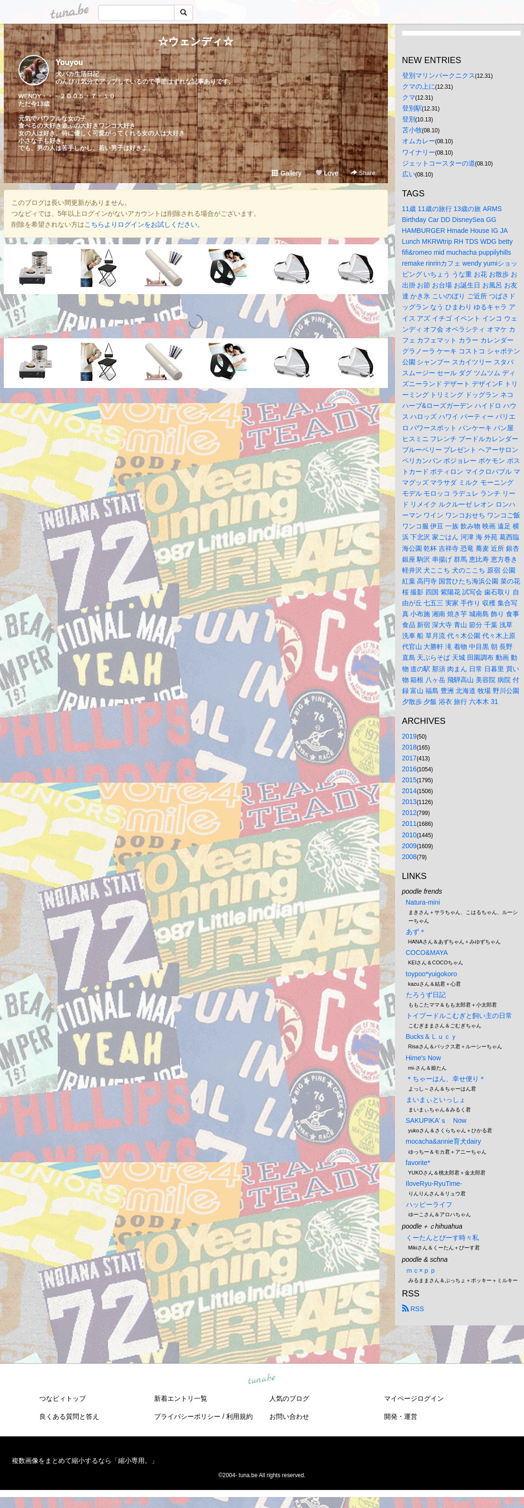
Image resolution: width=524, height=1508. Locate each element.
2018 (409, 747)
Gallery (286, 173)
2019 (409, 736)
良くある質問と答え (69, 1416)
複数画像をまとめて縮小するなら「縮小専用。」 (85, 1460)
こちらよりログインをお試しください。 (144, 224)
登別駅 (412, 108)
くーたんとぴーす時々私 (442, 1237)
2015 (409, 780)
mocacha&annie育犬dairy (443, 1141)
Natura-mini (423, 902)
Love (326, 173)
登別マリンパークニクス (438, 75)
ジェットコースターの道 (438, 163)
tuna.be (261, 1379)
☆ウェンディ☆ (195, 41)
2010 (409, 835)
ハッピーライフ (429, 1204)
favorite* (418, 1162)
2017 (409, 758)
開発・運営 (400, 1416)
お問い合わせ (289, 1416)
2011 (409, 823)
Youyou (69, 62)
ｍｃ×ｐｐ (421, 1270)
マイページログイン (414, 1398)
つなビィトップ (62, 1398)
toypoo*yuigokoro (431, 974)
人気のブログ (289, 1398)
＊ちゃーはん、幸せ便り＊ (446, 1078)
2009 (409, 846)
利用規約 (239, 1416)
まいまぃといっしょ (436, 1099)
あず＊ (416, 931)
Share (363, 172)
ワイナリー (418, 152)
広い (408, 174)
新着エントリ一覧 (180, 1398)
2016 (409, 769)
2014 (409, 791)
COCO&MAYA (427, 952)
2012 (409, 812)
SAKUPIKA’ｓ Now (436, 1120)
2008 (409, 856)
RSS (413, 1309)
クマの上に (418, 86)
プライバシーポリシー (187, 1416)
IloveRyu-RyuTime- (434, 1183)
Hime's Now (423, 1058)
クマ (408, 97)
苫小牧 (412, 130)
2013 (409, 801)
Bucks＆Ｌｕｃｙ (431, 1036)
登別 (408, 119)
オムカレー (418, 141)
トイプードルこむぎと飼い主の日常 (459, 1015)
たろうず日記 (426, 995)
